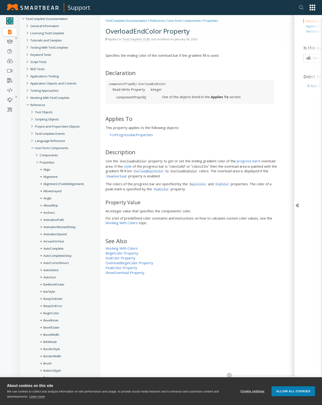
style (128, 166)
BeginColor (51, 313)
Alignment (50, 177)
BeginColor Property (121, 253)
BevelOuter (51, 327)
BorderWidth (52, 356)
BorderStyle (51, 349)
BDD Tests (37, 69)
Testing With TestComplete (49, 47)
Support (79, 7)
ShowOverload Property (124, 272)
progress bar (247, 161)
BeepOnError (52, 306)
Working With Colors (121, 222)
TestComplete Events (50, 134)
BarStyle (49, 291)
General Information (44, 26)
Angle (47, 198)
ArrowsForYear (53, 241)
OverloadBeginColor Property (129, 263)
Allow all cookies (293, 391)
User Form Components (51, 148)
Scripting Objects (47, 119)
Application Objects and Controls (53, 83)
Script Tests (38, 62)
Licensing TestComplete (47, 33)
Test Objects (44, 112)
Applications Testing (44, 76)
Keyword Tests (40, 55)
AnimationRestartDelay (59, 227)
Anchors (49, 212)
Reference (37, 105)
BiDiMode (50, 342)
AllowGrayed (52, 191)
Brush (47, 363)
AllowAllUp (50, 205)
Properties (47, 162)
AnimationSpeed (55, 234)
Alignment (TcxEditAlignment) (63, 184)
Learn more (37, 396)
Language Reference (50, 141)
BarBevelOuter (53, 284)
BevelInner (51, 320)
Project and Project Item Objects (57, 126)
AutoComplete (53, 248)
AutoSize (49, 277)
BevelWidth (51, 335)
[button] (312, 7)
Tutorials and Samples (46, 40)
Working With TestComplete (50, 98)
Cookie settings (252, 391)
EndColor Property (120, 258)
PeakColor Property (121, 267)
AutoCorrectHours (56, 263)
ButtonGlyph (52, 370)
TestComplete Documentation (47, 19)
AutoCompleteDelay (57, 256)
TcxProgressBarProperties (131, 134)
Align (46, 169)
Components (49, 155)
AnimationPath (53, 220)
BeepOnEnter (53, 299)
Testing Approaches (44, 90)
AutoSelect (50, 270)
